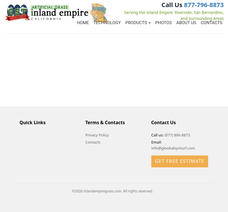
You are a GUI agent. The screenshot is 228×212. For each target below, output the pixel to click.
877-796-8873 (204, 4)
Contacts (211, 23)
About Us (186, 23)
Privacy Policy (97, 135)
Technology (107, 23)
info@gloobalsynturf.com (173, 148)
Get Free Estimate (179, 161)
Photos (163, 23)
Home (83, 23)
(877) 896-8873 (177, 135)
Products (138, 23)
